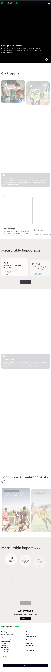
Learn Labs (4, 643)
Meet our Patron (29, 648)
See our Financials (30, 650)
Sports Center (5, 645)
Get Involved (30, 632)
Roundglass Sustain (5, 649)
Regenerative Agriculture (7, 639)
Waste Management (6, 637)
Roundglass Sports (5, 651)
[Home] (10, 3)
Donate (27, 634)
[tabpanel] (25, 32)
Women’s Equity (4, 647)
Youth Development (5, 641)
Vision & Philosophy (30, 645)
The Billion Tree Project (6, 636)
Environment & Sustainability (7, 634)
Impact (28, 640)
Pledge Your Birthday (31, 636)
